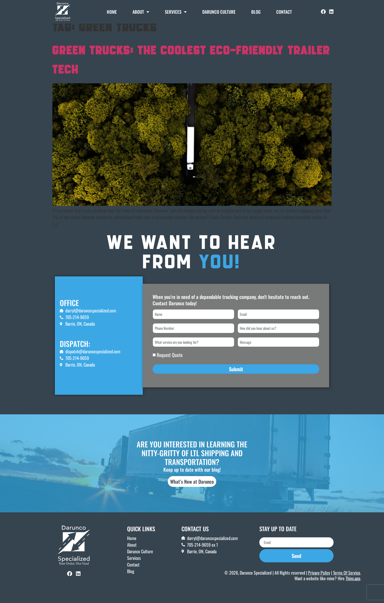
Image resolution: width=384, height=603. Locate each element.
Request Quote (169, 362)
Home (112, 12)
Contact (284, 12)
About (140, 11)
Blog (256, 12)
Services (176, 11)
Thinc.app (353, 585)
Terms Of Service (346, 580)
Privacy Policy (319, 580)
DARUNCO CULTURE (219, 12)
